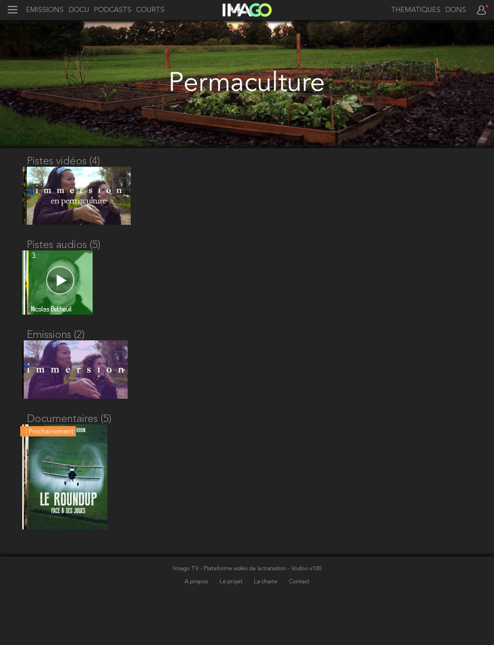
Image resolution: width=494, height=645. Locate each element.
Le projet (232, 612)
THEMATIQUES (415, 10)
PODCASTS (112, 10)
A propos (197, 612)
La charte (266, 612)
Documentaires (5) (69, 441)
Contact (299, 612)
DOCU (79, 10)
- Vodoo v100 (304, 599)
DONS (455, 10)
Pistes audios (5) (64, 252)
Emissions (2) (56, 350)
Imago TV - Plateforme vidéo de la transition (230, 599)
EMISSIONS (44, 10)
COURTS (150, 10)
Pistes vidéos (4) (63, 161)
